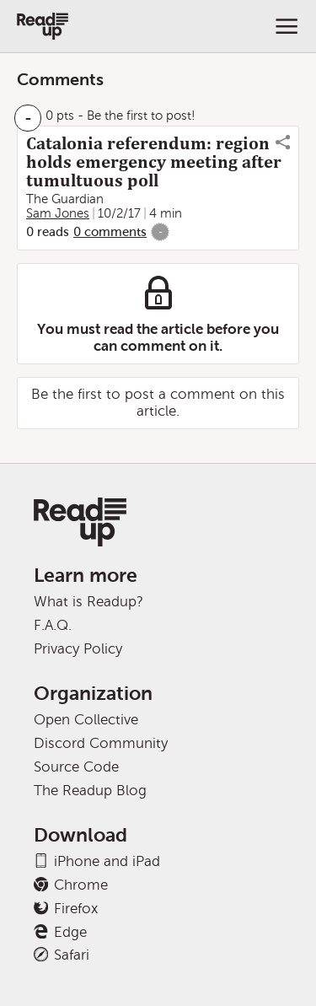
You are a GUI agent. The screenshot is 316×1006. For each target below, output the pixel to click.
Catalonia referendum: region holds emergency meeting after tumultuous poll (153, 162)
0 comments (110, 232)
